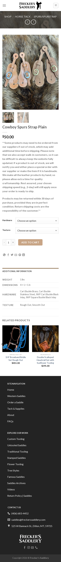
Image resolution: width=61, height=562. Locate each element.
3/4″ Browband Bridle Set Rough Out (16, 358)
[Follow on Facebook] (24, 547)
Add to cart (30, 242)
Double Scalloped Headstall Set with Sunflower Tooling (45, 360)
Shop (7, 16)
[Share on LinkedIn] (23, 255)
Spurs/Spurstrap (45, 16)
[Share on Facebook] (8, 255)
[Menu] (4, 5)
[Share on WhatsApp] (4, 255)
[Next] (58, 350)
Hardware (7, 220)
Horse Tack (22, 16)
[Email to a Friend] (16, 255)
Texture (6, 230)
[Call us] (36, 547)
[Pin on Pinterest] (19, 255)
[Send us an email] (32, 547)
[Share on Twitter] (12, 255)
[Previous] (2, 350)
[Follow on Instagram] (28, 547)
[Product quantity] (8, 242)
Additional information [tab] (17, 271)
